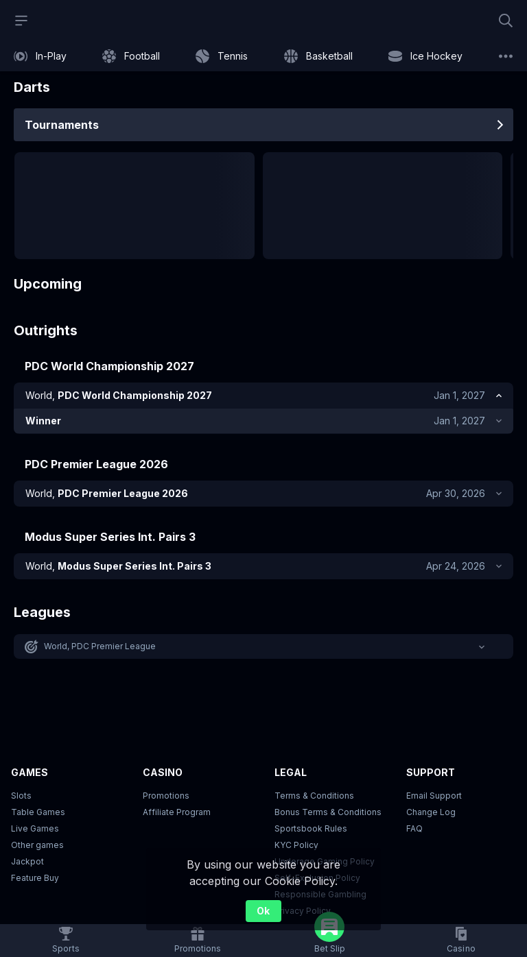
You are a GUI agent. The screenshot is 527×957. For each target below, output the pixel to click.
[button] (263, 648)
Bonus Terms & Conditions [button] (328, 814)
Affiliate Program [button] (177, 814)
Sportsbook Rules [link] (310, 830)
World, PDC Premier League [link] (100, 648)
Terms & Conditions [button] (314, 797)
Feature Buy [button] (35, 880)
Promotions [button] (166, 797)
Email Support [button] (434, 797)
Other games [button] (37, 847)
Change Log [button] (431, 814)
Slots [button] (21, 797)
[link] (40, 56)
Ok (263, 911)
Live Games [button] (35, 830)
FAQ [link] (414, 830)
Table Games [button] (38, 814)
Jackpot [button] (27, 863)
